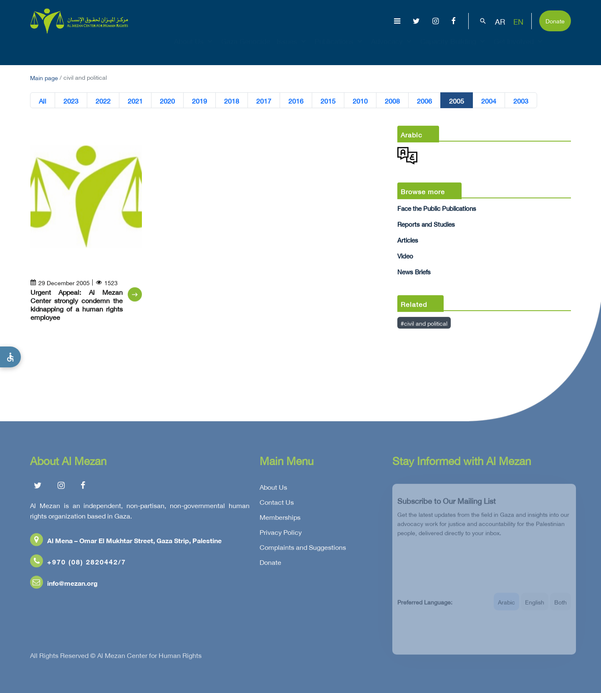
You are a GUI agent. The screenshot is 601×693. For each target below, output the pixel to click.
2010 (360, 100)
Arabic (506, 606)
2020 (167, 100)
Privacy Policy (281, 533)
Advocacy (392, 48)
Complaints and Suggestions (303, 548)
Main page (44, 77)
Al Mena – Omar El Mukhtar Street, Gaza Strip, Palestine (126, 541)
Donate (555, 20)
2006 (424, 100)
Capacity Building (453, 48)
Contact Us (277, 503)
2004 (488, 100)
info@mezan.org (64, 584)
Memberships (280, 518)
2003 (520, 100)
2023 (70, 100)
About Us (194, 48)
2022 (103, 100)
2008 (392, 100)
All (42, 100)
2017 (263, 100)
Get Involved (519, 48)
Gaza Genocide (245, 48)
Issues (292, 48)
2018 (231, 100)
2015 (328, 100)
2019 (199, 100)
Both (560, 606)
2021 (135, 100)
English (534, 606)
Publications (339, 48)
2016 (295, 100)
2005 (456, 100)
